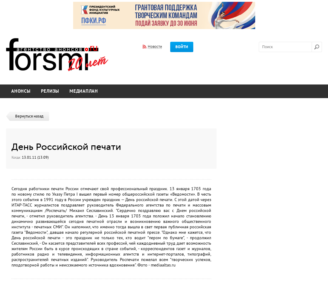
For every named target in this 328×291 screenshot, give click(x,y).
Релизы (50, 91)
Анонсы (21, 91)
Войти (181, 47)
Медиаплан (83, 91)
